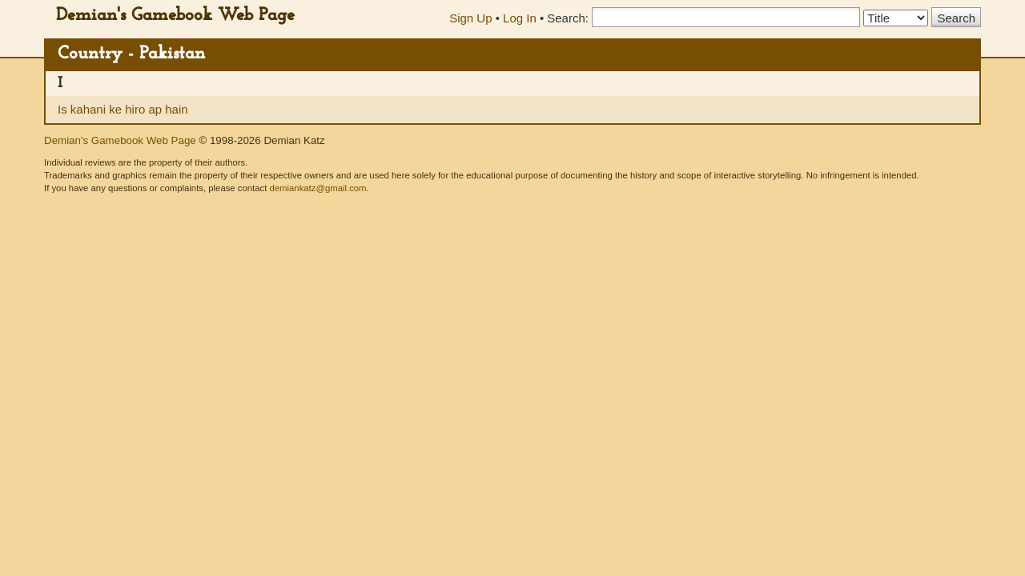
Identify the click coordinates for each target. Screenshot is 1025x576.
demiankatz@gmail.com (317, 188)
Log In (520, 18)
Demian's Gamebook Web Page (175, 15)
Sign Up (470, 18)
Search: (568, 18)
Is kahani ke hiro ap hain (123, 109)
